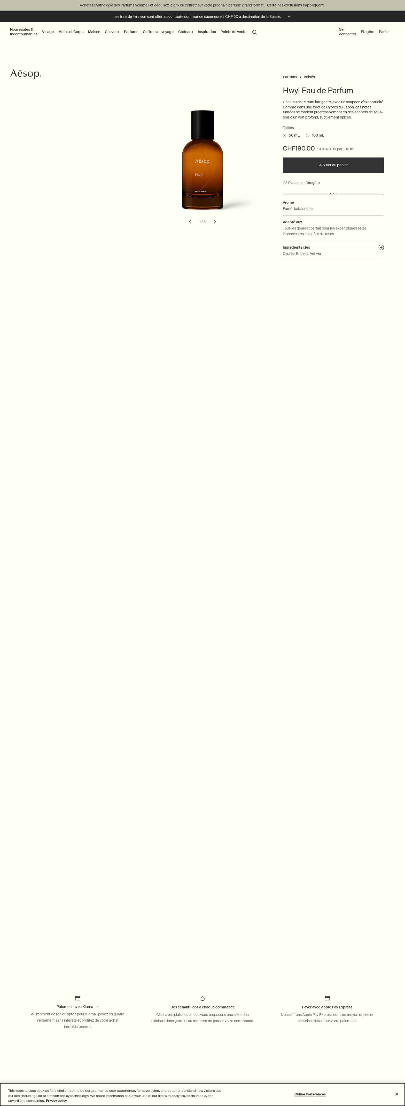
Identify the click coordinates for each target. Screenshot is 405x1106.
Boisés (309, 76)
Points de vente (233, 31)
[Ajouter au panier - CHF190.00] (333, 165)
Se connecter (347, 31)
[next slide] (215, 221)
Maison (94, 31)
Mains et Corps (70, 31)
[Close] (396, 1094)
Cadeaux (185, 31)
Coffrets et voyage (158, 31)
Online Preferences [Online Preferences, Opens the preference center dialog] (310, 1094)
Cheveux (112, 31)
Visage (48, 31)
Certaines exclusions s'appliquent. (295, 5)
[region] (202, 1094)
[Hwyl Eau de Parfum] (202, 168)
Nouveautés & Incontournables (23, 31)
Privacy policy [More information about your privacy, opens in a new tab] (56, 1101)
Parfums (131, 31)
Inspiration (207, 31)
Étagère (367, 31)
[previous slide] (190, 221)
